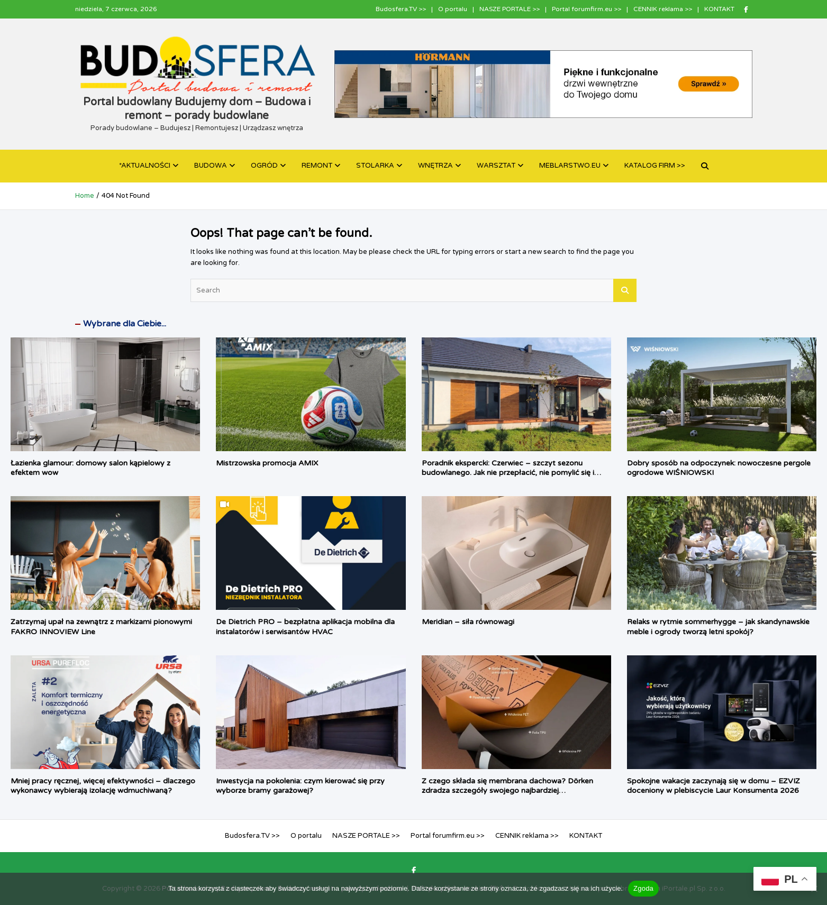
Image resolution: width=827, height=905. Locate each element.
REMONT (317, 165)
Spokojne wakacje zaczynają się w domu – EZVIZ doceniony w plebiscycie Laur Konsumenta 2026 (713, 785)
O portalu (452, 9)
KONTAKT (719, 9)
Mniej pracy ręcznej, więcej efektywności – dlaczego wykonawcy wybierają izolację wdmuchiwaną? (103, 785)
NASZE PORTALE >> (509, 9)
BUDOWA (210, 165)
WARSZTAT (496, 165)
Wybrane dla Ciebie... (124, 323)
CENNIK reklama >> (662, 9)
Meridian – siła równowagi (468, 621)
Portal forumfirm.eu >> (586, 9)
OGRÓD (264, 165)
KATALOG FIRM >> (654, 165)
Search (625, 290)
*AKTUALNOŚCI (144, 165)
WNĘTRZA (435, 165)
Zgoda (643, 888)
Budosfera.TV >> (401, 9)
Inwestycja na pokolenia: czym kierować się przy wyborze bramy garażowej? (300, 785)
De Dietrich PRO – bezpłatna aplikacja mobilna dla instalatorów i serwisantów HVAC (305, 626)
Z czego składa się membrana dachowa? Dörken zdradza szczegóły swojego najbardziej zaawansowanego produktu (507, 790)
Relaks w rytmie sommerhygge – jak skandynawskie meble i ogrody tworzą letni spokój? (718, 626)
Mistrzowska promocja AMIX (267, 463)
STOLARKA (375, 165)
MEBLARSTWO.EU (570, 165)
